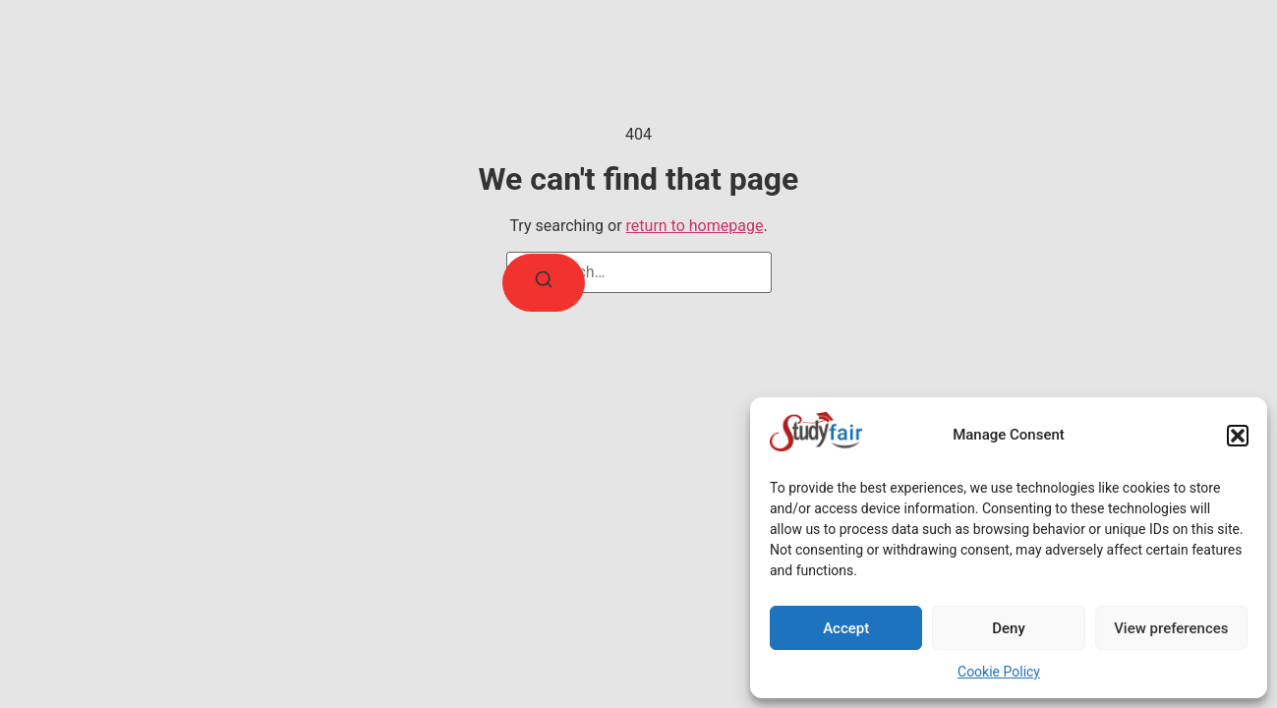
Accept (846, 628)
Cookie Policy (999, 671)
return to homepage (695, 225)
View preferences (1171, 628)
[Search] (543, 283)
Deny (1008, 628)
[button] (1238, 435)
